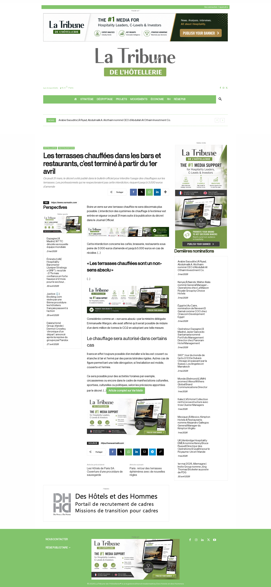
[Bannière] (128, 239)
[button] (220, 99)
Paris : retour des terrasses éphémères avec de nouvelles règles (147, 471)
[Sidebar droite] (201, 197)
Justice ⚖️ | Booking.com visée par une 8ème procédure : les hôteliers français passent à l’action (57, 302)
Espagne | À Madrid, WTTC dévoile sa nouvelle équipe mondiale (57, 243)
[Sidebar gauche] (62, 224)
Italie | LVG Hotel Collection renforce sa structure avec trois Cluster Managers (193, 402)
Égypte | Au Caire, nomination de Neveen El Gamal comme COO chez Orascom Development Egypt (192, 311)
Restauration (66, 148)
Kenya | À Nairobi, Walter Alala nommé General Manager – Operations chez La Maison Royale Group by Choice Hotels (194, 288)
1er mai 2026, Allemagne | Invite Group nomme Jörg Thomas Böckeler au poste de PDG (193, 468)
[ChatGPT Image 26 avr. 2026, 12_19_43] (135, 41)
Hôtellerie (50, 148)
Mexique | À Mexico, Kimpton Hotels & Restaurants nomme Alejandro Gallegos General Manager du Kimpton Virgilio (194, 423)
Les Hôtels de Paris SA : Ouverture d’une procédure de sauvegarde (105, 471)
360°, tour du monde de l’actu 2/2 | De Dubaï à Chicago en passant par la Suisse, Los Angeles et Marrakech (192, 361)
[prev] (217, 120)
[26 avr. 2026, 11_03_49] (128, 299)
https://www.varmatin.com (64, 202)
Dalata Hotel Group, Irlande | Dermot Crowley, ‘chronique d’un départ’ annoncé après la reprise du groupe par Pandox (57, 332)
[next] (222, 120)
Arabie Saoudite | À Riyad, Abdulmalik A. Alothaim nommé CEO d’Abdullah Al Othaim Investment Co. (115, 120)
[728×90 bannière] (135, 559)
